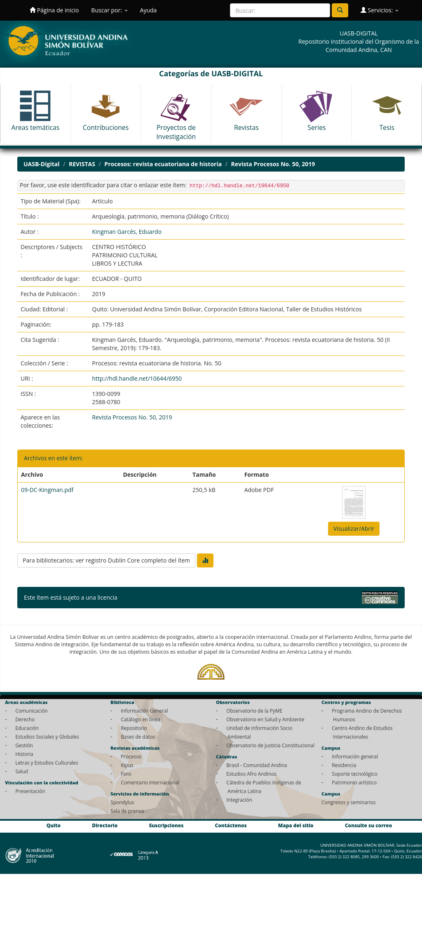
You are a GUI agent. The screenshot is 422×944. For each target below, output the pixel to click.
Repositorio (134, 728)
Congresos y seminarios (348, 802)
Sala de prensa (127, 810)
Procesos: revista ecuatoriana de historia (163, 164)
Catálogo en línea (140, 719)
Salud (21, 771)
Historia (24, 754)
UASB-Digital (41, 164)
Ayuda (148, 10)
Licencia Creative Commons (156, 597)
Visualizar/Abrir (354, 528)
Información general (355, 756)
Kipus (127, 765)
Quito (54, 825)
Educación (27, 728)
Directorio (104, 825)
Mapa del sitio (296, 825)
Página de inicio (54, 10)
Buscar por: (109, 10)
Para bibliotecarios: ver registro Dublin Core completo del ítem (106, 560)
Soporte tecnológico (354, 773)
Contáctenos (231, 825)
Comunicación (31, 710)
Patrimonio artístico (354, 782)
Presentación (30, 791)
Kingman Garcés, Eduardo (127, 231)
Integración (239, 799)
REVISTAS (82, 164)
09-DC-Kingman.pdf (47, 490)
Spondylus (122, 802)
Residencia (344, 765)
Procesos (131, 756)
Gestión (24, 745)
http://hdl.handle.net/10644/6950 (137, 378)
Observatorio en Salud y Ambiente (265, 719)
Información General (144, 710)
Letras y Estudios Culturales (46, 762)
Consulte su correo (368, 825)
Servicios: (380, 10)
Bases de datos (138, 736)
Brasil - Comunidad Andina (256, 765)
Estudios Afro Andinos (251, 773)
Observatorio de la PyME (254, 710)
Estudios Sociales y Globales (47, 736)
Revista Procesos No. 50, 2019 (273, 164)
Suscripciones (166, 825)
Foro (126, 773)
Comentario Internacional (150, 782)
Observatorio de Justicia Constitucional (270, 745)
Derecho (25, 719)
